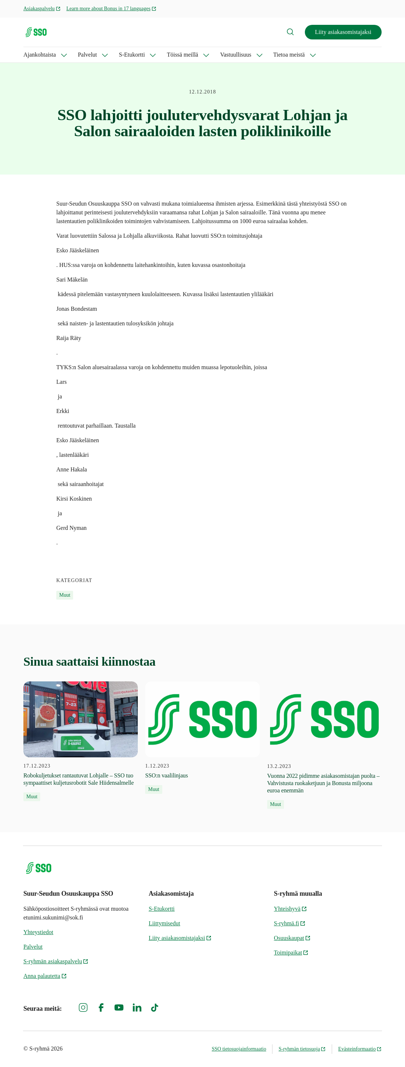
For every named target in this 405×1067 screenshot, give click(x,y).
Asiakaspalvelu (42, 8)
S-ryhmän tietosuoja (302, 1049)
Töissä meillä (182, 54)
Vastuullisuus (235, 54)
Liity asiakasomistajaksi (343, 32)
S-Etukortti (132, 54)
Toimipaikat (291, 952)
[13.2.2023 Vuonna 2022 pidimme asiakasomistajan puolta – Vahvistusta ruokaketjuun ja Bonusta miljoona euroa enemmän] (324, 745)
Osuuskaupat (292, 938)
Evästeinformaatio (360, 1049)
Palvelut (87, 54)
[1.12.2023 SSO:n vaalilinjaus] (202, 737)
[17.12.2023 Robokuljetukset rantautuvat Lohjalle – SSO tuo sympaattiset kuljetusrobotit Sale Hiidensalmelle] (80, 741)
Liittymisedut (164, 923)
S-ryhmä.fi (290, 923)
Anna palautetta (45, 976)
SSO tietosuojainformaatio (239, 1049)
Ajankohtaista (39, 54)
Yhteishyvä (290, 909)
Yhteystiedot (38, 932)
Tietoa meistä (289, 54)
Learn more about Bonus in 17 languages (111, 8)
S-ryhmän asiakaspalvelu (55, 961)
